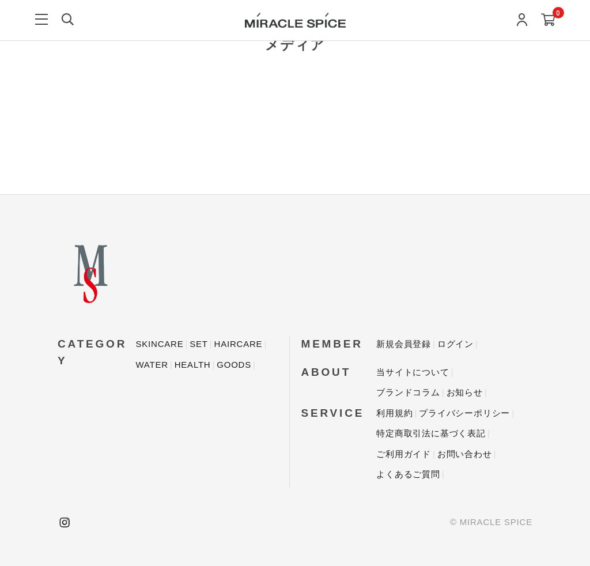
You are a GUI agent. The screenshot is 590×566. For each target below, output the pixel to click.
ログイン (455, 344)
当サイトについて (412, 372)
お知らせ (465, 392)
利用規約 (394, 413)
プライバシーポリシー (464, 413)
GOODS (234, 364)
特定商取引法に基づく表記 (431, 433)
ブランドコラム (408, 392)
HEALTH (193, 364)
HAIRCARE (238, 344)
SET (199, 344)
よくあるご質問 (408, 474)
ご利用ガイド (403, 454)
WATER (151, 364)
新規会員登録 (403, 344)
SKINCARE (159, 344)
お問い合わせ (464, 454)
